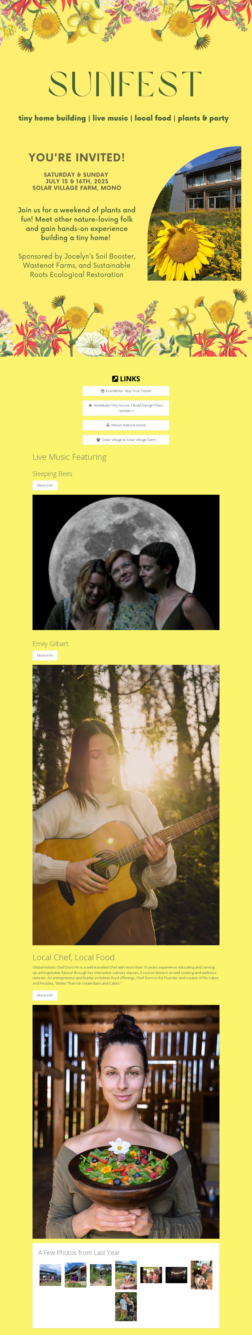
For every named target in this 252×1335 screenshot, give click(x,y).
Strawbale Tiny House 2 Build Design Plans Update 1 (126, 408)
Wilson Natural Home (126, 425)
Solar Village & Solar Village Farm (126, 439)
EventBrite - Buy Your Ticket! (126, 390)
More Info (45, 485)
